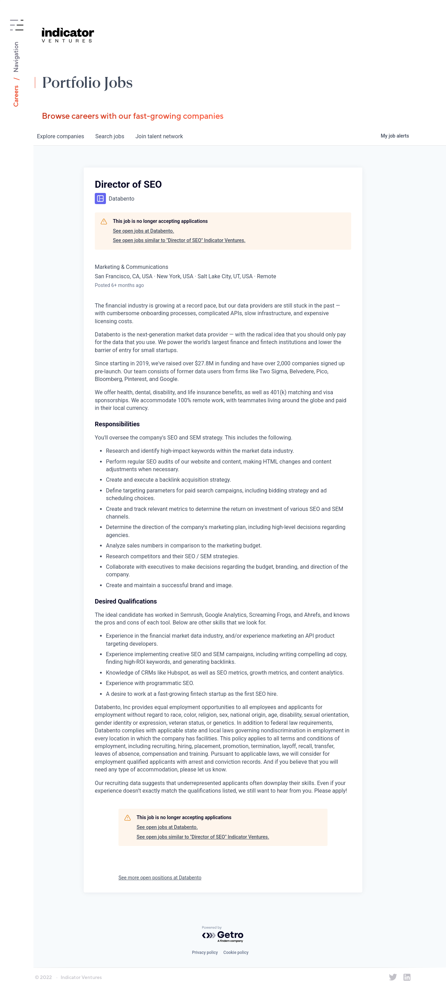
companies (60, 136)
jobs (109, 136)
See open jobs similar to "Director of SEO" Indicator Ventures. (179, 240)
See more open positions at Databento (159, 877)
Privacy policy (205, 952)
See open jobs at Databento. (143, 231)
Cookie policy (235, 952)
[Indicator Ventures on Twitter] (393, 977)
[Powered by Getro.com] (223, 934)
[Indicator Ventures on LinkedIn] (407, 977)
